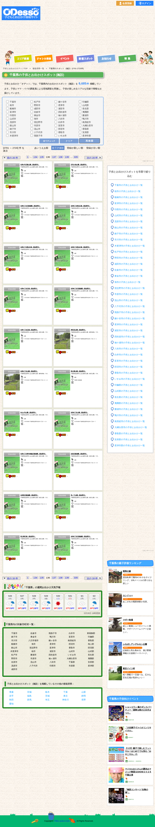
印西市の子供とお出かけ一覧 (129, 209)
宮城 (29, 692)
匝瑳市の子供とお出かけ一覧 (129, 367)
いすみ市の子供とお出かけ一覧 (130, 379)
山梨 (83, 692)
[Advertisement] (86, 27)
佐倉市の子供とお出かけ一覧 (129, 270)
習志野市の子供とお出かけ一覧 (130, 288)
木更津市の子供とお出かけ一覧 (130, 246)
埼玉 (47, 699)
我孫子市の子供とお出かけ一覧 (130, 312)
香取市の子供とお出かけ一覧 (129, 373)
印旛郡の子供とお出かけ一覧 (129, 385)
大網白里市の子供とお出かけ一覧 (131, 427)
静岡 (83, 696)
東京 (65, 696)
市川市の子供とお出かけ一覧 (129, 240)
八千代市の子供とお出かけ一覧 (130, 306)
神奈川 (65, 699)
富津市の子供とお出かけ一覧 (129, 203)
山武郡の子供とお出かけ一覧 (129, 391)
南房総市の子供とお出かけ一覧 (130, 421)
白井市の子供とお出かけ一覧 (129, 355)
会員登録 (125, 3)
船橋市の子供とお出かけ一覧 (129, 197)
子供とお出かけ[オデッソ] (65, 821)
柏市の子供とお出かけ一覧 (127, 191)
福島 (29, 696)
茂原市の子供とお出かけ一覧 (129, 221)
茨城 (47, 696)
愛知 (11, 703)
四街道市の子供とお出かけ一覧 (130, 336)
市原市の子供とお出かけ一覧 (129, 294)
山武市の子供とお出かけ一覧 (129, 215)
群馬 (29, 699)
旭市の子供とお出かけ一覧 (127, 282)
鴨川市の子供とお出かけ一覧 (129, 415)
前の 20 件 (10, 157)
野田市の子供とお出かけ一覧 (129, 258)
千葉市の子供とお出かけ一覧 (129, 185)
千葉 (65, 692)
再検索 (89, 141)
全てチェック (49, 141)
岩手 (11, 696)
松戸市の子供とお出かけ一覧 (129, 252)
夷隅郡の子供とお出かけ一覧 (129, 403)
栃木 (47, 692)
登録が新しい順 (75, 148)
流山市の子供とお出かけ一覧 (129, 300)
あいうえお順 (41, 148)
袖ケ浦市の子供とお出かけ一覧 (130, 343)
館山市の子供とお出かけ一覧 (129, 227)
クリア (69, 141)
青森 (11, 692)
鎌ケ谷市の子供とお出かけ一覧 (130, 318)
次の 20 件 (94, 157)
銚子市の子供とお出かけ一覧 (129, 234)
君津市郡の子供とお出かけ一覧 (130, 445)
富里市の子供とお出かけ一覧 (129, 361)
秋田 (11, 699)
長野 (83, 699)
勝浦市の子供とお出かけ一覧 (129, 409)
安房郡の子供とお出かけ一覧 (129, 439)
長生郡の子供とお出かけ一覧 (129, 397)
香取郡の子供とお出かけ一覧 (129, 433)
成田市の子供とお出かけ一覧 (129, 264)
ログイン (144, 3)
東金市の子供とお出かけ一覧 (129, 276)
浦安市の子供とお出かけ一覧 (129, 330)
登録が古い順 (93, 148)
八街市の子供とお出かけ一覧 (129, 349)
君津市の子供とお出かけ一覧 (129, 324)
